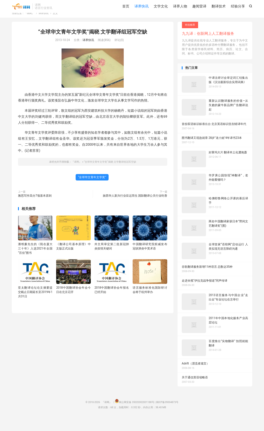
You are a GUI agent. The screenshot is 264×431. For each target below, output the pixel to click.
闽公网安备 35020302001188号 (136, 415)
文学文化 (161, 14)
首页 (125, 14)
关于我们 (227, 5)
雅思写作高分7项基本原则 (35, 209)
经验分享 (238, 14)
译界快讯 (141, 14)
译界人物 (180, 14)
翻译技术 (219, 14)
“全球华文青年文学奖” (92, 190)
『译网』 (21, 14)
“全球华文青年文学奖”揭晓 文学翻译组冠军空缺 (92, 45)
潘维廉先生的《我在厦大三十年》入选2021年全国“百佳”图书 (35, 262)
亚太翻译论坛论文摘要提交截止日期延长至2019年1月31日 (35, 305)
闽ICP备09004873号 (167, 415)
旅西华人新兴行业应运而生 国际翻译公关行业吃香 (135, 209)
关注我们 (244, 5)
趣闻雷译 (199, 14)
